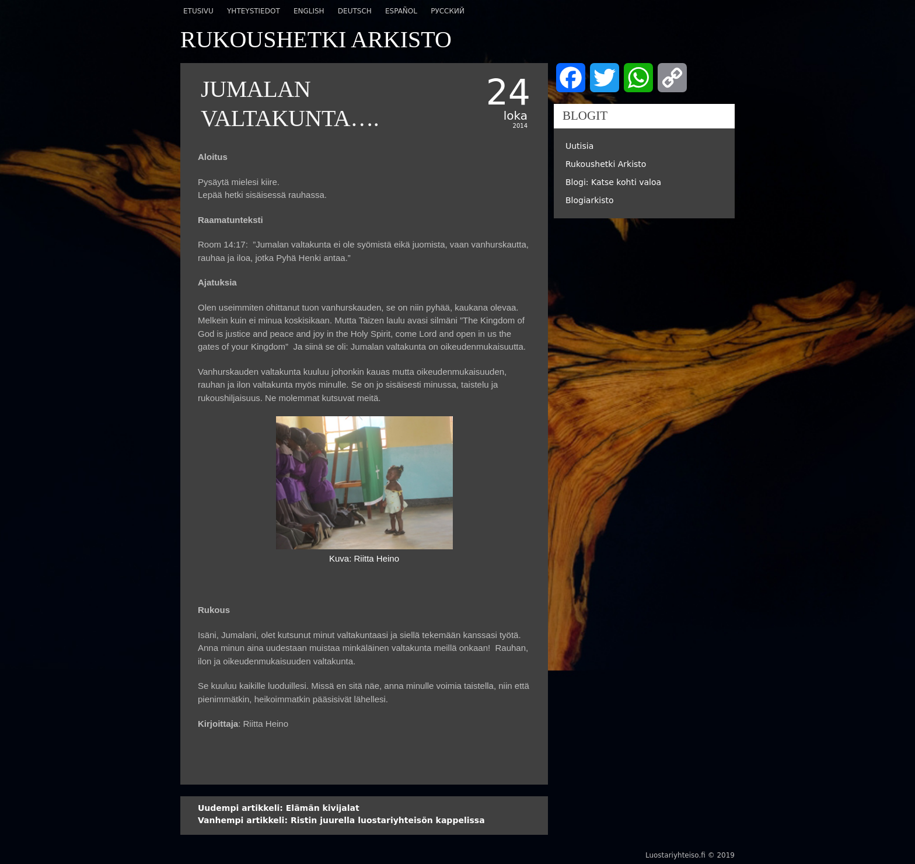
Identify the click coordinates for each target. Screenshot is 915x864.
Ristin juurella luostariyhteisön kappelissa (341, 820)
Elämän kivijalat (278, 808)
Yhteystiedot (253, 11)
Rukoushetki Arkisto (605, 164)
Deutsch (355, 11)
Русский (448, 11)
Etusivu (198, 11)
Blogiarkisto (589, 200)
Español (401, 11)
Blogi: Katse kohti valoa (613, 182)
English (309, 11)
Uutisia (579, 146)
